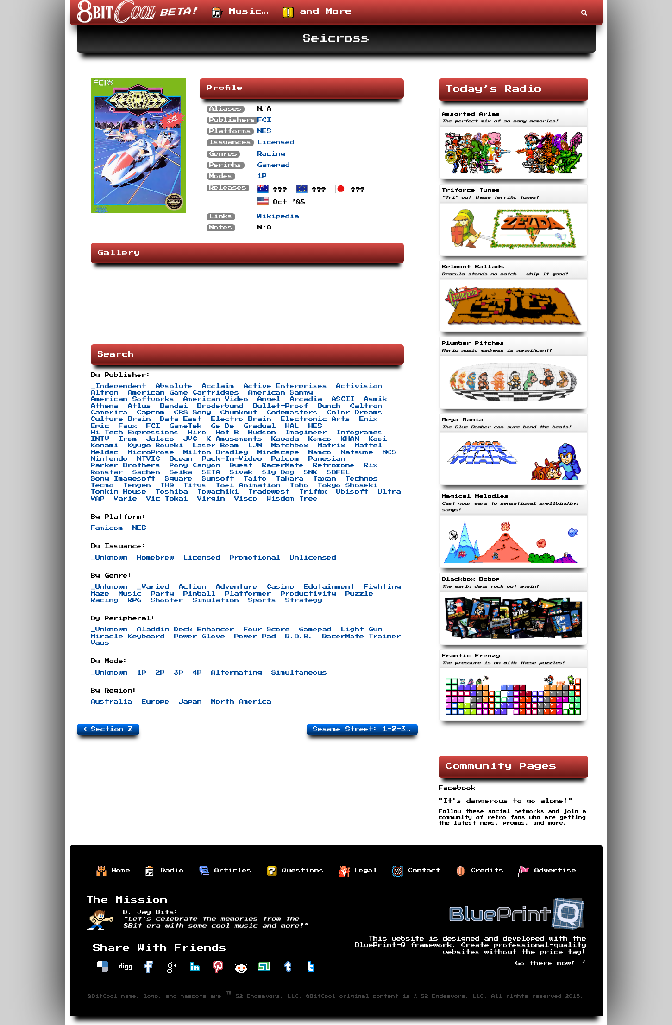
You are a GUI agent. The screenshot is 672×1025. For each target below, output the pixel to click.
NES (264, 131)
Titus (195, 485)
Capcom (151, 412)
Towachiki (218, 492)
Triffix (313, 492)
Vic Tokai (167, 499)
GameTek (186, 426)
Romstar (107, 472)
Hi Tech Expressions (135, 432)
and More (317, 12)
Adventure (236, 587)
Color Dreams (355, 412)
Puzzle (359, 594)
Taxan (324, 479)
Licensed (276, 142)
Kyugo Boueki (155, 445)
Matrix (331, 445)
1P (262, 176)
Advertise (547, 871)
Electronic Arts (315, 419)
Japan (190, 702)
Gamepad (273, 165)
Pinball (199, 594)
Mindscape (278, 452)
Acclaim (218, 386)
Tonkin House (118, 492)
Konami (105, 445)
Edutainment (329, 587)
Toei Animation (248, 485)
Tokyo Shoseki (348, 485)
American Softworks (132, 399)
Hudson (262, 432)
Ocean (181, 459)
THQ (167, 485)
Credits (479, 871)
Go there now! (550, 963)
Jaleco (160, 439)
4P (197, 672)
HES (315, 426)
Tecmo (102, 485)
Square (179, 479)
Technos (361, 479)
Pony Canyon (195, 465)
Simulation (216, 600)
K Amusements (234, 439)
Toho (299, 485)
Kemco (320, 439)
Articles (225, 871)
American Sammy (280, 392)
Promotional (255, 557)
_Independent (118, 386)
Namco (320, 452)
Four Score (267, 629)
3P (178, 672)
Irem (128, 439)
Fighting (382, 587)
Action (193, 587)
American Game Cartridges (183, 392)
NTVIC (148, 459)
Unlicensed (313, 557)
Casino (281, 587)
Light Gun (362, 629)
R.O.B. (299, 636)
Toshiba (172, 492)
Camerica (109, 412)
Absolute (174, 386)
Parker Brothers (125, 465)
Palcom (285, 459)
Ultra (389, 492)
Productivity (308, 594)
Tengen (137, 485)
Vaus (100, 643)
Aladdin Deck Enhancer (185, 629)
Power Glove (199, 636)
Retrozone (334, 465)
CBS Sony (192, 412)
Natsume (357, 452)
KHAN (350, 439)
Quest (241, 465)
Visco (245, 499)
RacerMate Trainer (361, 636)
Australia (111, 702)
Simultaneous (299, 672)
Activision (359, 386)
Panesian (326, 459)
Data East (181, 419)
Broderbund (220, 406)
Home (113, 871)
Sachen (146, 472)
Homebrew (155, 557)
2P (160, 672)
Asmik (375, 399)
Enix (368, 419)
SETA (211, 472)
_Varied (153, 587)
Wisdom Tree (292, 499)
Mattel (369, 445)
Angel (269, 399)
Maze (100, 594)
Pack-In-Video (232, 459)
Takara (290, 479)
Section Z (108, 729)
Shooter (167, 600)
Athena (105, 406)
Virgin (211, 499)
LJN (255, 445)
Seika (181, 472)
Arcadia (306, 399)
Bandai (174, 406)
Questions (295, 871)
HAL (292, 426)
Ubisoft (352, 492)
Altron (105, 392)
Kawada (285, 439)
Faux (128, 426)
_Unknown (109, 557)
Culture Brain (121, 419)
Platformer (248, 594)
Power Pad (255, 636)
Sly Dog (278, 472)
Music (130, 594)
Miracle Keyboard (128, 636)
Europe (156, 702)
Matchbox (289, 445)
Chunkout (238, 412)
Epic (100, 426)
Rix (371, 465)
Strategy (303, 600)
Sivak (241, 472)
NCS (389, 452)
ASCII (343, 399)
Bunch (329, 406)
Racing (271, 154)
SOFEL (338, 472)
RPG (135, 600)
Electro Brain (241, 419)
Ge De (222, 426)
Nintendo (109, 459)
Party (162, 594)
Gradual (260, 426)
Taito (255, 479)
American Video (215, 399)
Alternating (236, 672)
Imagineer (306, 432)
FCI (264, 120)
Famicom (107, 528)
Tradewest (269, 492)
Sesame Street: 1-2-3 (363, 729)
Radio (164, 871)
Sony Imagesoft (123, 479)
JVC (190, 439)
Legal (358, 871)
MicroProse (151, 452)
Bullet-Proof (280, 406)
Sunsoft (218, 479)
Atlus (139, 406)
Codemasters (292, 412)
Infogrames (359, 432)
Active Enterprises (285, 386)
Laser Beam (216, 445)
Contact (416, 871)
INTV (100, 439)
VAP (98, 499)
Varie (125, 499)
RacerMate (283, 465)
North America (241, 702)
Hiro (197, 432)
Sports (262, 600)
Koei (378, 439)
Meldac (105, 452)
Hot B (227, 432)
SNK (311, 472)
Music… (240, 12)
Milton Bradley (215, 452)
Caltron (366, 406)
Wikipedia (278, 216)
